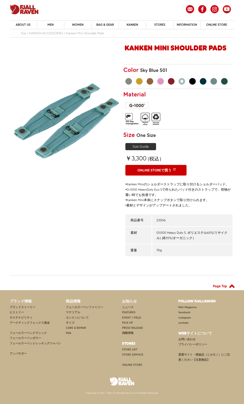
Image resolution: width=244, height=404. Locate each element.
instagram (184, 317)
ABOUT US (23, 25)
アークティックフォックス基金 (30, 323)
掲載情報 (128, 333)
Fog (128, 81)
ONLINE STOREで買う (154, 170)
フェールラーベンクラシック (28, 333)
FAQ (68, 333)
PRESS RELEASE (132, 328)
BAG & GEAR (105, 25)
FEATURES (128, 312)
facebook (184, 312)
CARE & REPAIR (76, 328)
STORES (159, 25)
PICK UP (127, 323)
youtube (183, 323)
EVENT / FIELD (131, 317)
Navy (203, 81)
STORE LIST (129, 349)
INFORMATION (187, 25)
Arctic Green (224, 81)
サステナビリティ (21, 317)
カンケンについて (77, 317)
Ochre (139, 81)
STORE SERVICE (132, 354)
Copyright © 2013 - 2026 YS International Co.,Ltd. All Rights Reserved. (122, 393)
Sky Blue (182, 81)
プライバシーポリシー (192, 344)
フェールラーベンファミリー (84, 307)
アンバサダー (18, 353)
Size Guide (141, 146)
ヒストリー (17, 312)
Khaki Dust (150, 81)
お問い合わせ (187, 339)
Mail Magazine (187, 307)
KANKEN (132, 25)
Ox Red (171, 81)
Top (23, 33)
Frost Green (213, 81)
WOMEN (77, 25)
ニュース (128, 307)
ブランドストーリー (22, 307)
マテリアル (73, 312)
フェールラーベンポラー (25, 338)
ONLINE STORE (216, 25)
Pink (160, 81)
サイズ (70, 323)
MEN (50, 25)
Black (192, 81)
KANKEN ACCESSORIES (46, 33)
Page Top (220, 286)
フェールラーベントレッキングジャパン (35, 343)
